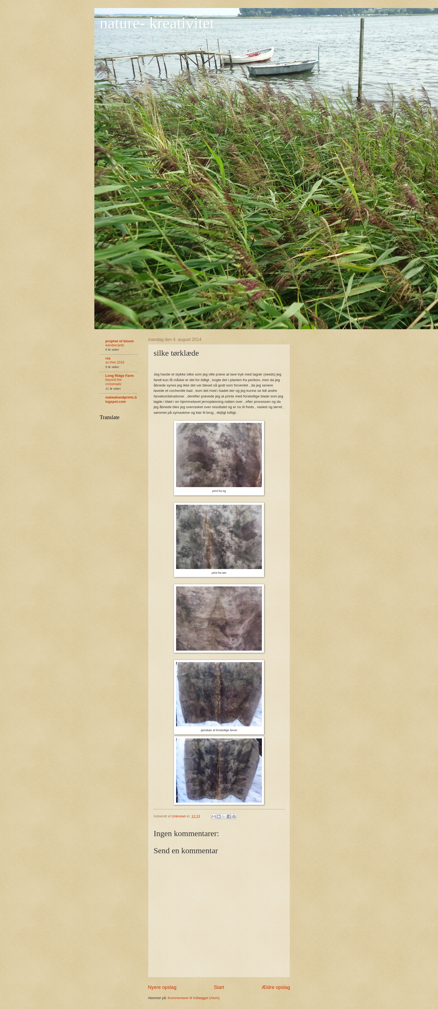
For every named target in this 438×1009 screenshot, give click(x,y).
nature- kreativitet (157, 23)
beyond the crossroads (113, 382)
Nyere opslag (162, 987)
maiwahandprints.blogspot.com (121, 399)
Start (219, 987)
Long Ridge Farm (119, 376)
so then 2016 (114, 362)
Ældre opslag (276, 987)
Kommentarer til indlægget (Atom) (194, 998)
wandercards (114, 345)
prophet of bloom (119, 341)
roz (107, 358)
